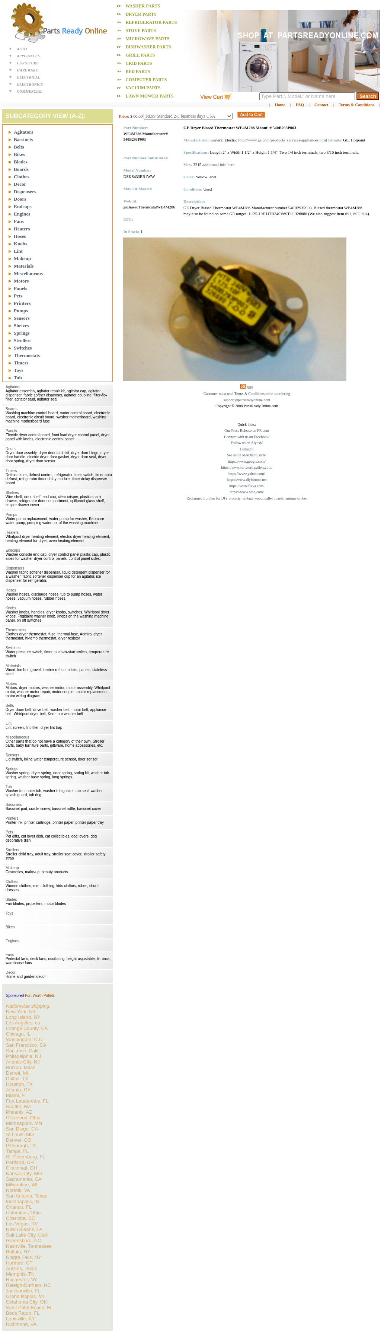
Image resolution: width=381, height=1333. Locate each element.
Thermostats (27, 355)
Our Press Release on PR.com (246, 430)
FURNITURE (28, 63)
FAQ (300, 104)
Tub (18, 377)
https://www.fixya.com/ (246, 486)
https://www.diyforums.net (247, 480)
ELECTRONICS (30, 84)
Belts (19, 147)
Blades (21, 162)
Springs (22, 333)
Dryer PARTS (140, 14)
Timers (21, 363)
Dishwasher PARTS (148, 47)
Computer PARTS (146, 79)
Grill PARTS (140, 55)
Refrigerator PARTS (151, 22)
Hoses (20, 236)
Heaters (22, 229)
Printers (22, 303)
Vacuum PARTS (142, 87)
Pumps (21, 310)
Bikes (19, 154)
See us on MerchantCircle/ (246, 455)
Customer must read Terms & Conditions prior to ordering (247, 394)
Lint (18, 251)
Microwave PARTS (147, 38)
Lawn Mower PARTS (149, 96)
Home (280, 104)
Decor (20, 184)
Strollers (22, 340)
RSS (250, 388)
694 (364, 213)
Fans (19, 221)
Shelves (21, 325)
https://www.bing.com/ (247, 492)
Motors (21, 281)
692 (356, 213)
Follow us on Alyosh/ (247, 443)
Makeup (22, 258)
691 (348, 213)
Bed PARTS (137, 71)
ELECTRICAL (28, 77)
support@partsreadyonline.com (246, 400)
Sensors (22, 318)
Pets (18, 296)
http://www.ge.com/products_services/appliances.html (282, 140)
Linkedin (246, 449)
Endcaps (23, 206)
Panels (20, 288)
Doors (20, 199)
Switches (23, 348)
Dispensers (25, 191)
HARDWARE (27, 70)
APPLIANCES (28, 56)
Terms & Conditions (356, 104)
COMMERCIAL (29, 91)
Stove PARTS (140, 30)
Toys (18, 370)
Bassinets (23, 139)
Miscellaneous (28, 273)
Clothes (21, 176)
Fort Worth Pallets (40, 996)
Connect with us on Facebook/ (246, 437)
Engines (22, 214)
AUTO (22, 49)
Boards (21, 169)
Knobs (20, 243)
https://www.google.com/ (247, 461)
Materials (23, 266)
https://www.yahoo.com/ (246, 474)
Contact (321, 104)
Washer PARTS (142, 6)
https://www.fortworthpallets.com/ (246, 467)
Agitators (23, 132)
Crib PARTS (138, 63)
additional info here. (219, 164)
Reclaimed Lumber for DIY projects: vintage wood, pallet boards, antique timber (246, 498)
